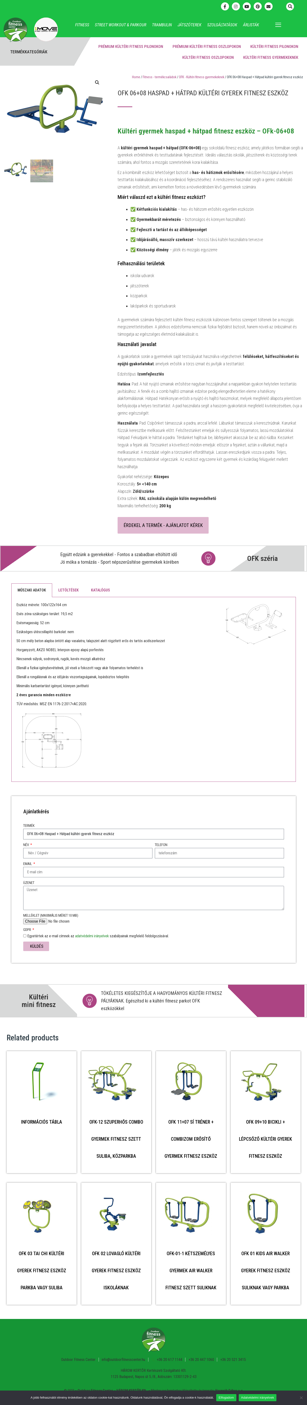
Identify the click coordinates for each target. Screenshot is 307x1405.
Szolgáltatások (222, 24)
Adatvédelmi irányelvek (257, 1397)
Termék (29, 826)
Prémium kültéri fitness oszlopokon (207, 46)
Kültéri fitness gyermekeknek (270, 57)
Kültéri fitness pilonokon (274, 46)
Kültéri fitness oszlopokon (208, 57)
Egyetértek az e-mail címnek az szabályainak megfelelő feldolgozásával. (98, 936)
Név (26, 845)
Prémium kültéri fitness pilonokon (130, 46)
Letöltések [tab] (68, 590)
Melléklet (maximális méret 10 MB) (50, 915)
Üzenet (28, 883)
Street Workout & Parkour (120, 24)
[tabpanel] (153, 689)
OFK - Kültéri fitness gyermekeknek (201, 77)
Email (28, 864)
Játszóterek (190, 24)
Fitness (82, 24)
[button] (290, 6)
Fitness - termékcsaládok (159, 77)
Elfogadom (226, 1397)
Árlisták (251, 24)
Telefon (161, 845)
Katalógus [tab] (100, 590)
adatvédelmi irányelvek (92, 936)
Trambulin (162, 24)
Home (136, 77)
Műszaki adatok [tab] (32, 590)
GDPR (27, 930)
